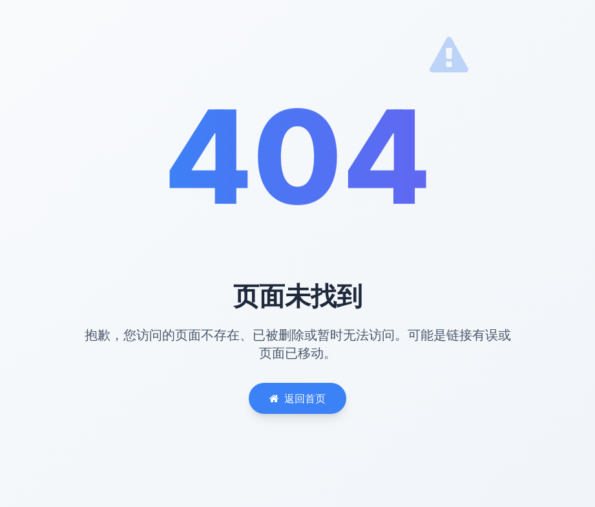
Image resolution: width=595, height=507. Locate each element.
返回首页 (297, 398)
